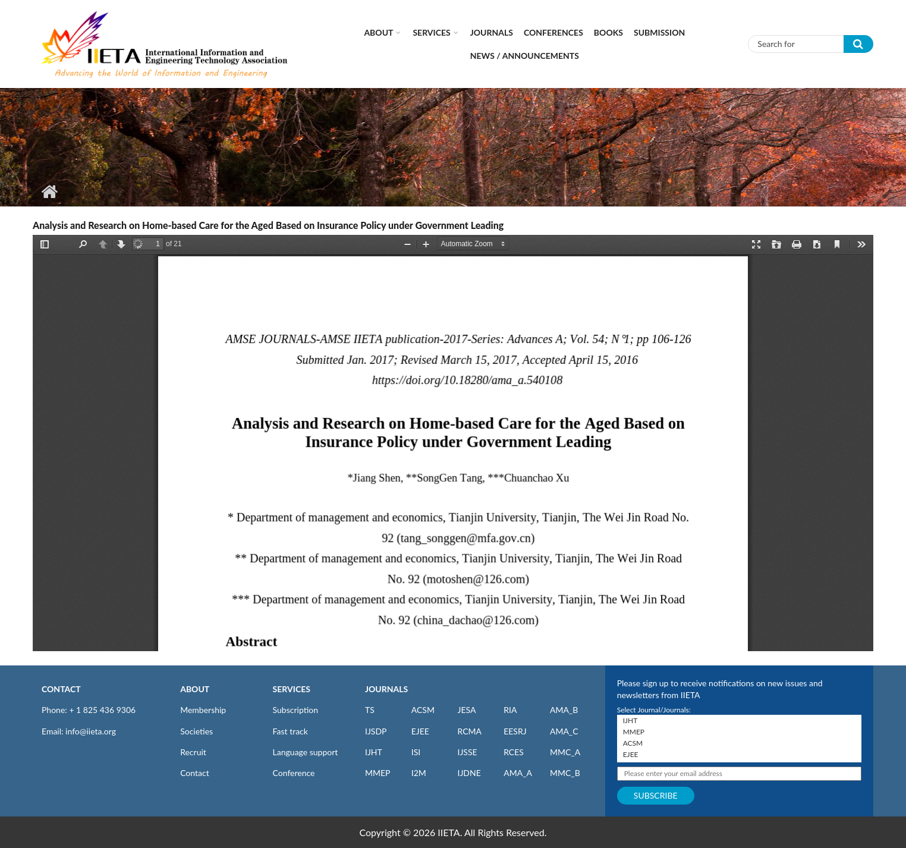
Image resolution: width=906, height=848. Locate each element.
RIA (510, 710)
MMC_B (565, 773)
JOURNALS (386, 689)
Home (49, 191)
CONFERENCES (553, 32)
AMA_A (518, 773)
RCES (514, 752)
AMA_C (564, 731)
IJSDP (375, 731)
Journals (491, 32)
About (378, 32)
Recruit (193, 752)
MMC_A (565, 752)
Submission (659, 32)
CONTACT (61, 689)
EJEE (420, 731)
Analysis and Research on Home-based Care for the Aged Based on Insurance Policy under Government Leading (268, 225)
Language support (305, 752)
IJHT (373, 752)
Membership (203, 710)
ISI (415, 752)
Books (608, 32)
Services (431, 32)
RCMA (469, 731)
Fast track (290, 731)
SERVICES (291, 689)
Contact (194, 773)
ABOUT (194, 689)
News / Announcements (524, 56)
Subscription (295, 710)
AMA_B (564, 710)
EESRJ (515, 731)
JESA (466, 710)
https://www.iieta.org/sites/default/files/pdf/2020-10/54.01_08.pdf (453, 443)
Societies (196, 731)
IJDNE (468, 773)
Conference (294, 773)
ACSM (423, 710)
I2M (418, 773)
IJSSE (467, 752)
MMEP (378, 773)
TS (370, 710)
